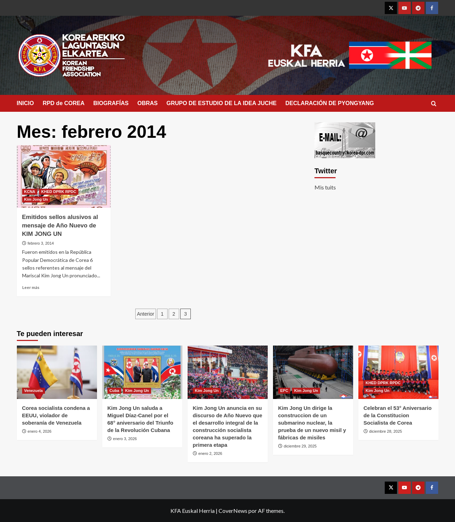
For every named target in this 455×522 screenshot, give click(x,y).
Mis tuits (325, 187)
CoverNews (233, 510)
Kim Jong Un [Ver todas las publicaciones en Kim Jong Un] (36, 199)
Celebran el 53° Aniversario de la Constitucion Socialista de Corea (398, 415)
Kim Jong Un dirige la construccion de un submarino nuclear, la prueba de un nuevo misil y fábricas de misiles (312, 422)
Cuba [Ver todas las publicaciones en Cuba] (114, 390)
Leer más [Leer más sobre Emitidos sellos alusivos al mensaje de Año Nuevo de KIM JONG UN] (30, 287)
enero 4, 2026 (40, 431)
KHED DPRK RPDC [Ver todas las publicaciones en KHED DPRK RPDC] (58, 191)
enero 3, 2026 (125, 439)
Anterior (145, 314)
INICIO (25, 103)
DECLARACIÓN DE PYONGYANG (329, 103)
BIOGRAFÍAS (111, 103)
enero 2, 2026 (210, 453)
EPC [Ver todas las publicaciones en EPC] (284, 390)
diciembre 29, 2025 (300, 446)
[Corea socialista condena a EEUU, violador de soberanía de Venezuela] (57, 372)
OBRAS (147, 103)
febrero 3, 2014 (41, 243)
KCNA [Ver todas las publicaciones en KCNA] (29, 191)
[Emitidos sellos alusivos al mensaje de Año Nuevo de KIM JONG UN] (64, 176)
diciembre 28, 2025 (385, 431)
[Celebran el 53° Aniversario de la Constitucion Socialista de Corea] (398, 372)
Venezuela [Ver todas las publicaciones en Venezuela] (33, 390)
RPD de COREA (63, 103)
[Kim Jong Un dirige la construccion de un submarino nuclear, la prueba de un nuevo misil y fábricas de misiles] (313, 372)
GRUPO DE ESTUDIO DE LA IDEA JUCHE (222, 103)
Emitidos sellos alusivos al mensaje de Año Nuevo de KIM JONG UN (60, 225)
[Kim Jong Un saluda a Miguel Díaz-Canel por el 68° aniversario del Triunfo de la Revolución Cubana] (142, 372)
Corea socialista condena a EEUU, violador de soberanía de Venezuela (56, 415)
